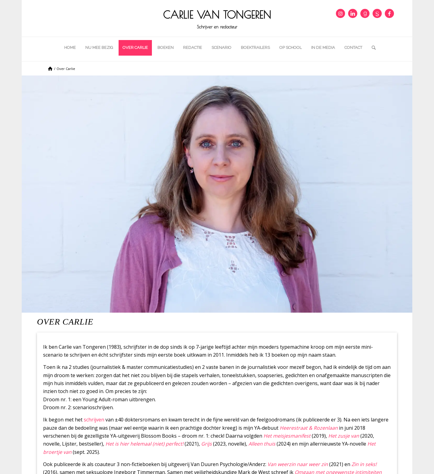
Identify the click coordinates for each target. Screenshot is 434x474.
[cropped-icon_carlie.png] (217, 18)
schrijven (94, 419)
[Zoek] (372, 47)
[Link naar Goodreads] (365, 13)
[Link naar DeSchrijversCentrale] (377, 13)
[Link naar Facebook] (389, 13)
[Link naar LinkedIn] (352, 13)
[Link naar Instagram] (340, 13)
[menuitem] (70, 47)
